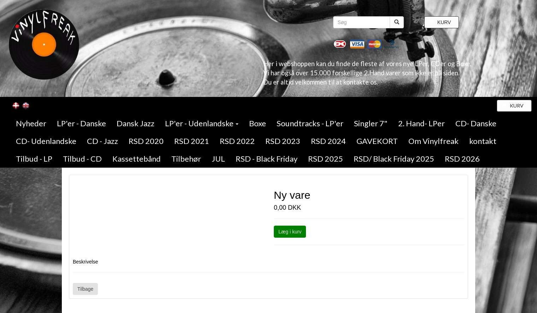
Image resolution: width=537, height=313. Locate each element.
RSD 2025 (325, 158)
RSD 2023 (282, 141)
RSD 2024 (328, 141)
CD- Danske (475, 123)
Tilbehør (186, 158)
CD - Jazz (102, 141)
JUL (218, 158)
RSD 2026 (462, 158)
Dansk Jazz (135, 123)
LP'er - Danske (81, 123)
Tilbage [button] (85, 289)
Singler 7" (371, 123)
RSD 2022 (237, 141)
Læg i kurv (289, 231)
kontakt (482, 141)
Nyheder (31, 123)
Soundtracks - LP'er (310, 123)
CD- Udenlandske (46, 141)
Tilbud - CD (82, 158)
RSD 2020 (146, 141)
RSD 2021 (191, 141)
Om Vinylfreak (433, 141)
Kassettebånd (136, 158)
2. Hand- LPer (421, 123)
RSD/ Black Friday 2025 (394, 158)
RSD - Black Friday (266, 158)
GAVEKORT (377, 141)
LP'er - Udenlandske (201, 123)
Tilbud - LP (34, 158)
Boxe (257, 123)
